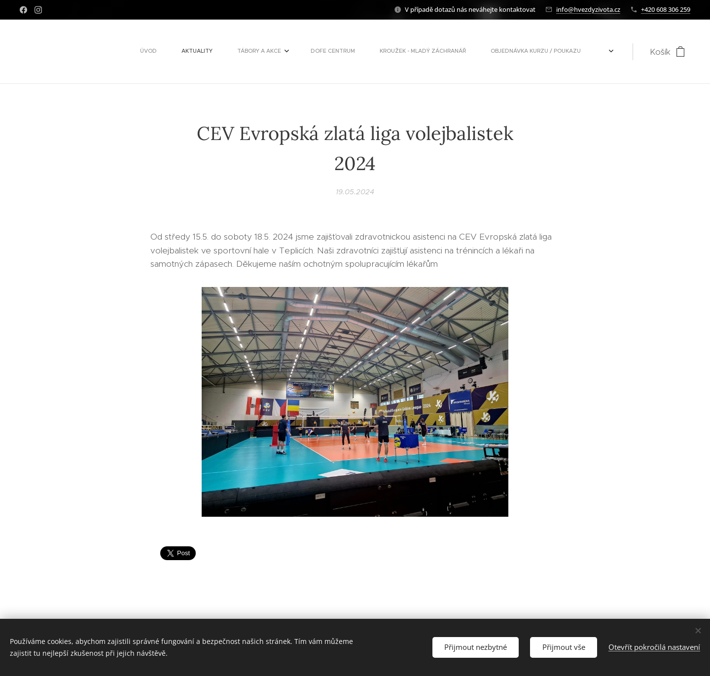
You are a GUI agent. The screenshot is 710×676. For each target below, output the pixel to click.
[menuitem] (260, 51)
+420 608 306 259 (665, 9)
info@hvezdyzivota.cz (588, 9)
